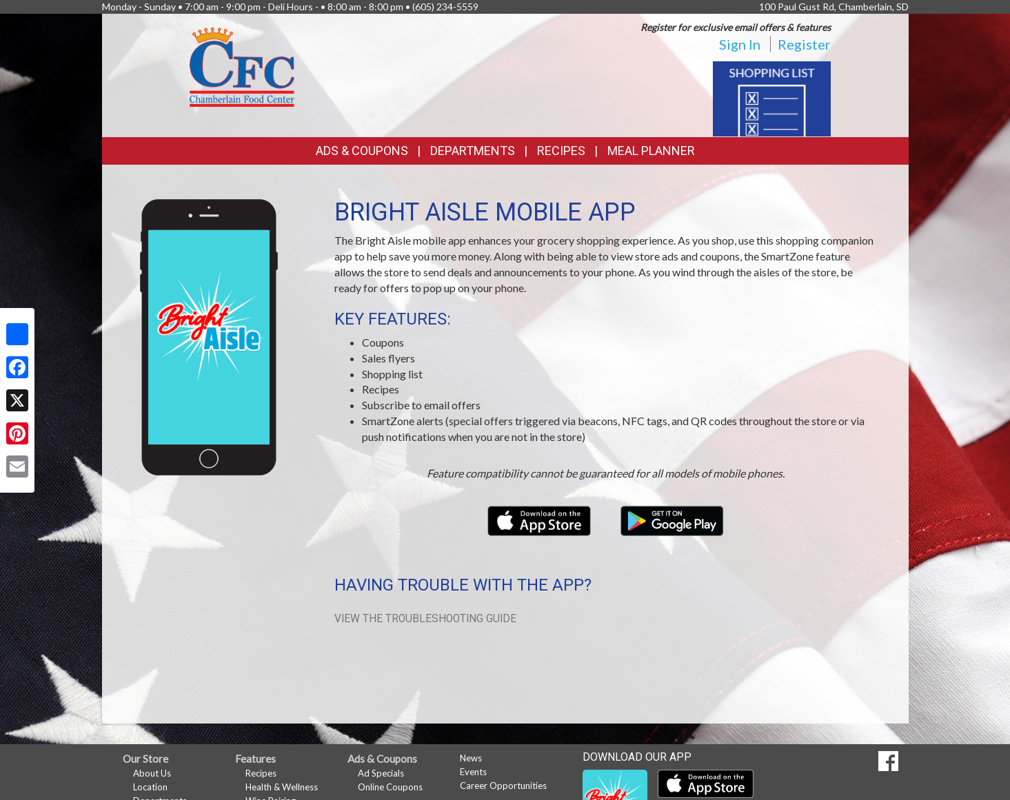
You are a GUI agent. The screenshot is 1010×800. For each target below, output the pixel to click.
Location (150, 786)
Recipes (561, 150)
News (471, 757)
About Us (152, 773)
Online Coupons (390, 786)
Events (473, 771)
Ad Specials (381, 773)
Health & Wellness (281, 786)
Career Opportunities (503, 785)
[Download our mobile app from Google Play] (672, 519)
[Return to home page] (242, 66)
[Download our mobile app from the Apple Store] (540, 519)
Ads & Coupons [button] (362, 150)
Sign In (739, 44)
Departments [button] (472, 150)
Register (804, 44)
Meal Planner (651, 150)
